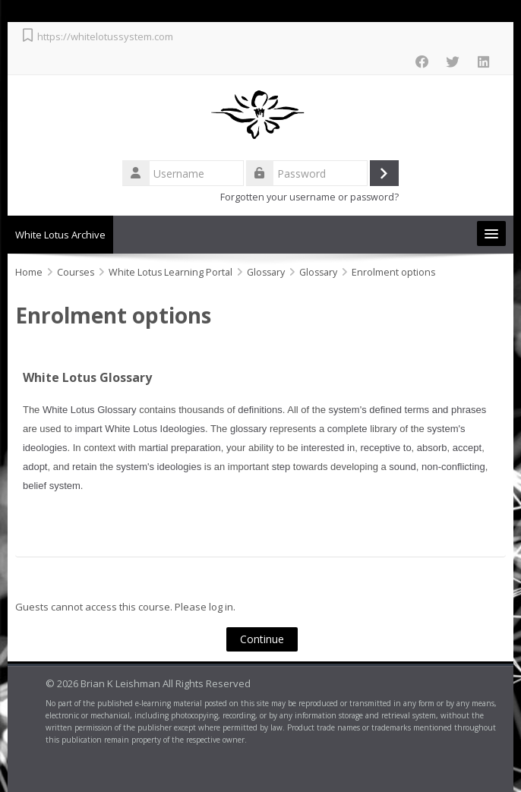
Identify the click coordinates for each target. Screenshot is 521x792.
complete (347, 428)
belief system (52, 485)
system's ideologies (158, 466)
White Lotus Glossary (87, 377)
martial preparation (179, 447)
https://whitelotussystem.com (105, 36)
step (281, 466)
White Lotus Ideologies (155, 428)
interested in (328, 447)
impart (89, 428)
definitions (260, 409)
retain (84, 466)
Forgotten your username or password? (309, 197)
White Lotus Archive (60, 234)
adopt (35, 466)
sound (402, 466)
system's (348, 409)
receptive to (385, 447)
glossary (248, 428)
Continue (263, 639)
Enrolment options (393, 272)
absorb (432, 447)
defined (385, 409)
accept (467, 447)
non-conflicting (453, 466)
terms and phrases (446, 409)
